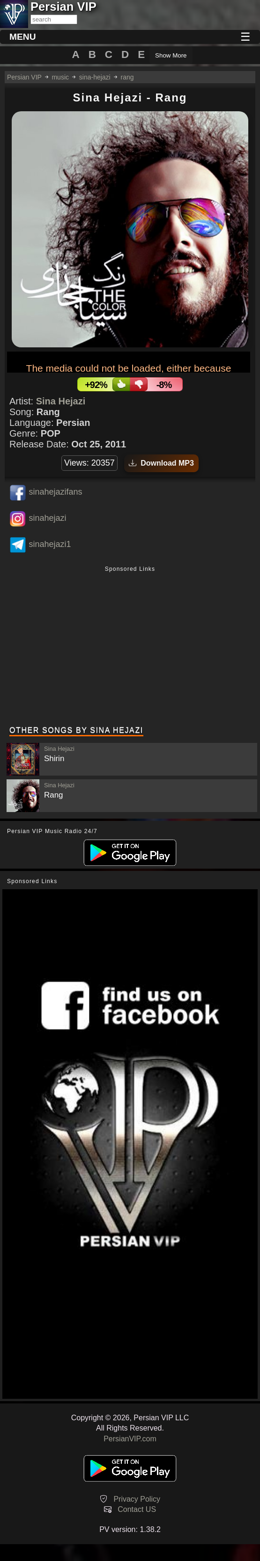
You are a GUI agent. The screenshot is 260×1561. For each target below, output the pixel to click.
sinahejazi (47, 518)
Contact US (137, 1509)
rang (127, 77)
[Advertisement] (130, 647)
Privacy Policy (136, 1499)
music (60, 77)
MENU (22, 37)
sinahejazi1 (50, 544)
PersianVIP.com (130, 1439)
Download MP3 (161, 463)
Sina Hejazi (61, 401)
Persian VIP (24, 77)
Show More (170, 55)
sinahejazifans (55, 491)
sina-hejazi (95, 77)
